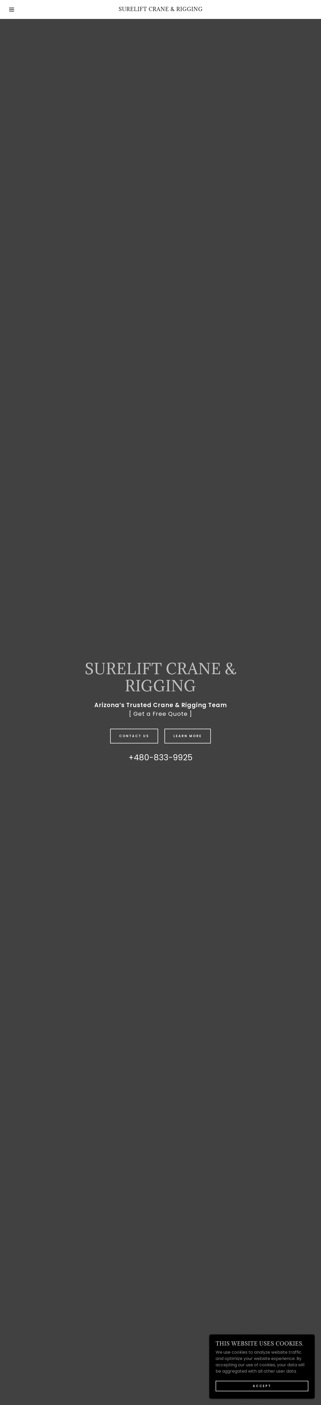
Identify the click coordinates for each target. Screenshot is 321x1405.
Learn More (187, 736)
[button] (16, 9)
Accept (262, 1386)
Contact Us (134, 736)
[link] (161, 10)
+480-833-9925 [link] (160, 757)
